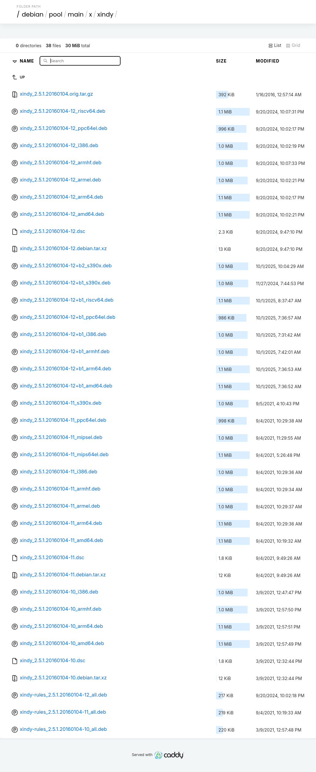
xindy (105, 14)
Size (221, 60)
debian (33, 14)
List (274, 45)
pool (55, 14)
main (76, 14)
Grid (293, 45)
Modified (267, 60)
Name (27, 60)
